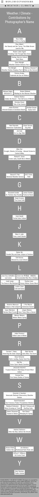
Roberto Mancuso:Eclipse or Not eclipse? (12, 306)
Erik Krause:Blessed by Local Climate (19, 259)
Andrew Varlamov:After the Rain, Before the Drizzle (19, 431)
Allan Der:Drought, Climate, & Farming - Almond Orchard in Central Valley (19, 151)
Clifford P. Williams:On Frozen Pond (19, 454)
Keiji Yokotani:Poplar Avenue (19, 472)
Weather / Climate (19, 6)
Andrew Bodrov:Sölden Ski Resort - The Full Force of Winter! (19, 98)
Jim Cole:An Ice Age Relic (19, 132)
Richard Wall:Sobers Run (10, 449)
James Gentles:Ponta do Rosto (28, 194)
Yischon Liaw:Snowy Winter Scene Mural (29, 282)
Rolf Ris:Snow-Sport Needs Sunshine (19, 363)
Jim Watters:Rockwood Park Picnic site (24, 449)
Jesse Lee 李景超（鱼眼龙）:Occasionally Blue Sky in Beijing (27, 277)
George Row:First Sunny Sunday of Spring (19, 376)
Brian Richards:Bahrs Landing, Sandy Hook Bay (19, 358)
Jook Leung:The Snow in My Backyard (9, 282)
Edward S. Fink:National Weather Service (15, 176)
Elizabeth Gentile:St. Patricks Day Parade (13, 194)
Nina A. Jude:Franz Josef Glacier (19, 235)
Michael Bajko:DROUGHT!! (8, 92)
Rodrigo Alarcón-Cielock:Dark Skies (19, 58)
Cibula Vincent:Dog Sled (28, 127)
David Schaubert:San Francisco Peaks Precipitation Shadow (19, 402)
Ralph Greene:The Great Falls (19, 199)
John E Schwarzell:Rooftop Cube (28, 407)
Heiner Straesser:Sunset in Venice (12, 413)
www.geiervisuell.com (6, 494)
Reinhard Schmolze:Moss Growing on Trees (12, 407)
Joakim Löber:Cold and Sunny (19, 288)
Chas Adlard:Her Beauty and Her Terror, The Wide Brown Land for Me (19, 46)
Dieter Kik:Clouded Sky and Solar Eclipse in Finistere (19, 253)
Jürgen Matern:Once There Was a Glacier (27, 311)
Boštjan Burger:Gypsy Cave (32, 109)
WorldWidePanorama (19, 2)
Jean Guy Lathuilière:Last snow (8, 277)
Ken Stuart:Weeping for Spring (26, 413)
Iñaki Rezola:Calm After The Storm (29, 353)
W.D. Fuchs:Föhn (29, 176)
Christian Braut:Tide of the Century (19, 103)
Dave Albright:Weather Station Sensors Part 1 (19, 64)
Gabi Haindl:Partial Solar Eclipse (19, 217)
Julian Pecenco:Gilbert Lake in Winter (19, 335)
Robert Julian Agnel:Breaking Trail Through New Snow (19, 53)
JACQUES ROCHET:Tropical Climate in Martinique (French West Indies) (19, 370)
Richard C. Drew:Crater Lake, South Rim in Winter (19, 158)
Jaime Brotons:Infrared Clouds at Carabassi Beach (13, 109)
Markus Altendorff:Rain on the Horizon (31, 69)
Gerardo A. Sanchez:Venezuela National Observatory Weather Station (19, 395)
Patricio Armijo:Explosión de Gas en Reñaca (19, 74)
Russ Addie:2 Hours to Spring (19, 40)
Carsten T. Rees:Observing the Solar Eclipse (11, 353)
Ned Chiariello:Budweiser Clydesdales (14, 127)
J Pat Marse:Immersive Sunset (28, 306)
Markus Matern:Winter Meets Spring (19, 316)
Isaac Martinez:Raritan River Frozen (10, 311)
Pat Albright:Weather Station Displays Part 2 (12, 69)
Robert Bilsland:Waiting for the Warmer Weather (25, 92)
